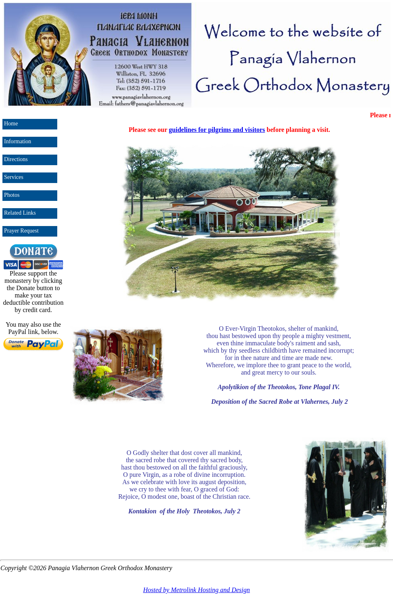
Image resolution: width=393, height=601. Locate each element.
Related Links (20, 213)
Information (17, 141)
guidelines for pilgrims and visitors (217, 129)
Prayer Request (21, 231)
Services (13, 177)
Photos (11, 195)
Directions (16, 159)
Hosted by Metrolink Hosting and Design (196, 589)
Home (11, 124)
